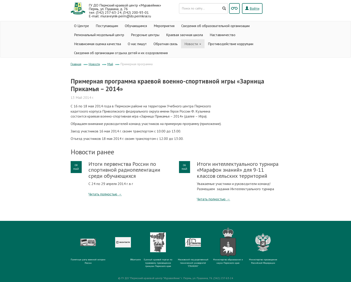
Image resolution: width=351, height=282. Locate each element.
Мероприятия (164, 25)
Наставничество (222, 34)
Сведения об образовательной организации (215, 25)
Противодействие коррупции (230, 44)
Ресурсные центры (145, 34)
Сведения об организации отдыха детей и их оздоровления (121, 53)
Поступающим (107, 25)
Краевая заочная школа (184, 34)
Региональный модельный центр (99, 34)
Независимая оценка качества (97, 44)
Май (110, 64)
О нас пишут (137, 44)
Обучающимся (136, 25)
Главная (76, 64)
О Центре (81, 25)
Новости (192, 44)
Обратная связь (165, 44)
